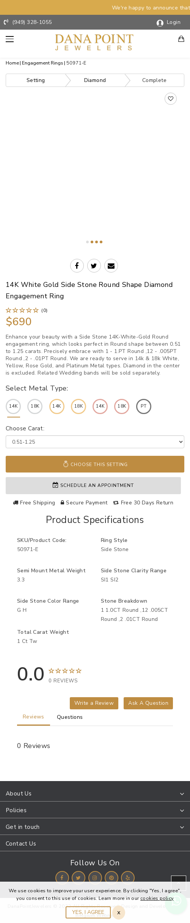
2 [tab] (92, 242)
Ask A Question (148, 702)
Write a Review (94, 702)
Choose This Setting (95, 464)
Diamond (95, 80)
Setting (36, 80)
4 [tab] (101, 242)
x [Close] (118, 912)
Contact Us (21, 843)
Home (12, 63)
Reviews (33, 716)
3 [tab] (96, 242)
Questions (70, 716)
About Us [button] (18, 793)
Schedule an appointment (93, 485)
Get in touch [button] (23, 826)
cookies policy (157, 898)
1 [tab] (87, 242)
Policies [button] (16, 810)
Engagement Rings (42, 63)
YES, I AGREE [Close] (88, 912)
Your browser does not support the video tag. (95, 145)
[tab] (95, 793)
